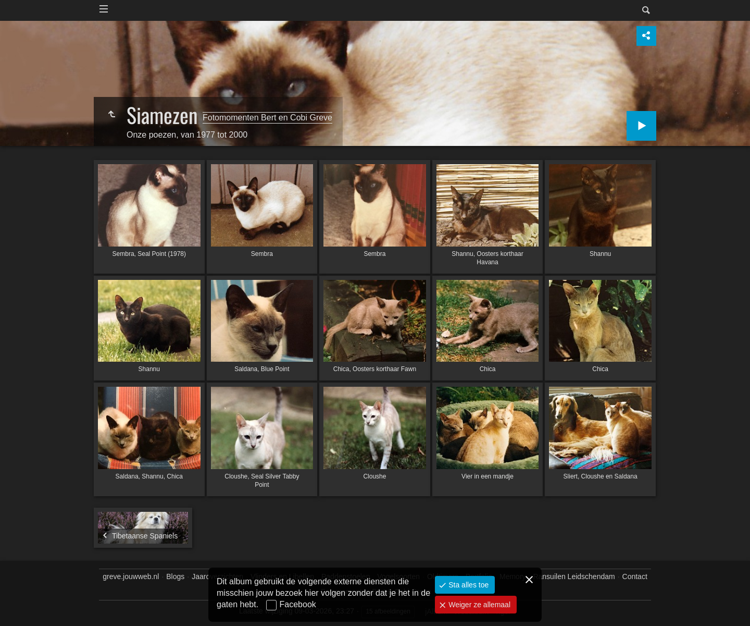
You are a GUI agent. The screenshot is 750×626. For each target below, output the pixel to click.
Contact (634, 576)
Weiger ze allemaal (478, 604)
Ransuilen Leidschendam (574, 576)
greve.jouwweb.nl (131, 576)
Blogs (175, 576)
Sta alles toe (467, 585)
